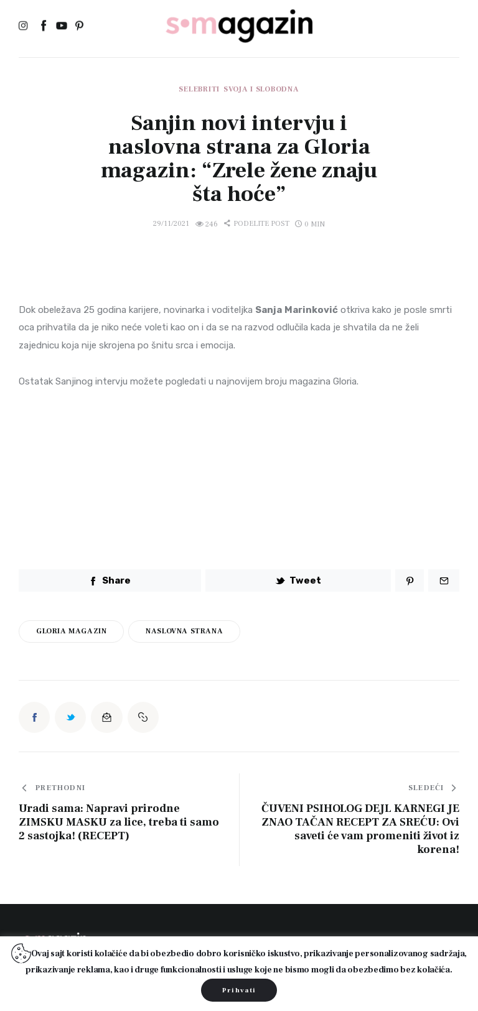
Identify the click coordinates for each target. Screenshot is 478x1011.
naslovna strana (184, 631)
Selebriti (199, 89)
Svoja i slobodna (261, 89)
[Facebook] (43, 27)
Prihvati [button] (239, 990)
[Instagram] (25, 27)
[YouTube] (61, 27)
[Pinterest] (79, 27)
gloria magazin (71, 631)
